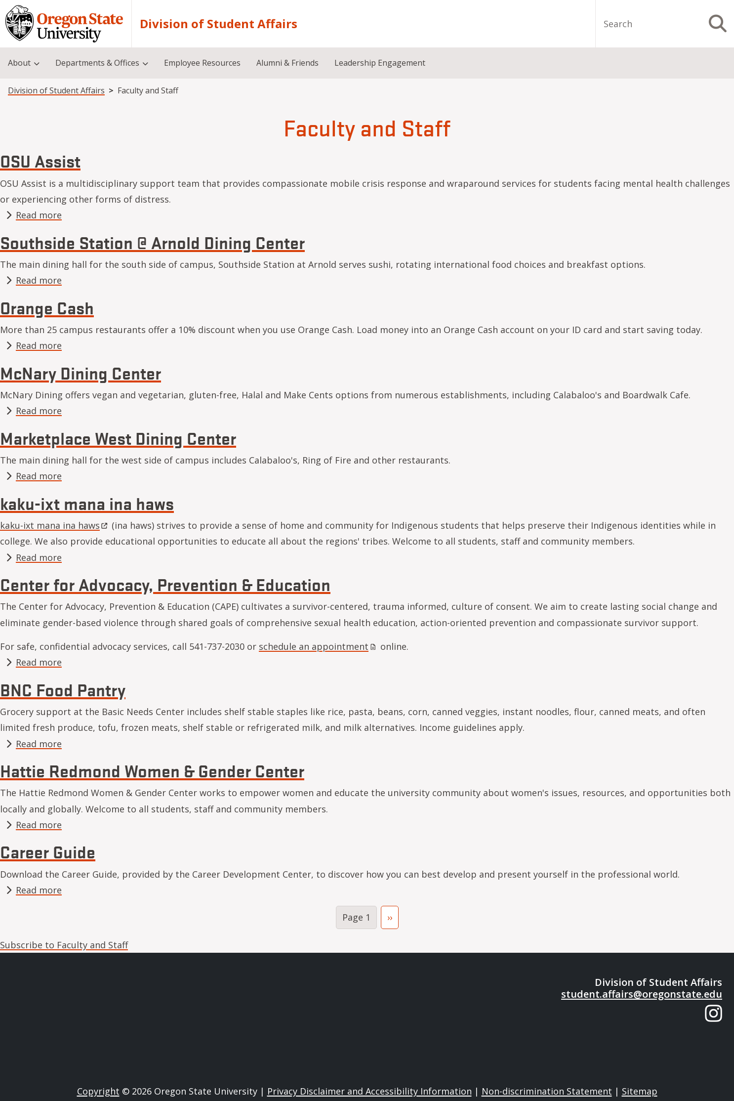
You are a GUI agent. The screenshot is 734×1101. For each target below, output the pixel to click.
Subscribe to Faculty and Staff (64, 945)
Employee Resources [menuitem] (202, 62)
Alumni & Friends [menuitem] (287, 62)
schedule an (318, 646)
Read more (39, 215)
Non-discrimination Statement (547, 1091)
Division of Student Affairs (218, 23)
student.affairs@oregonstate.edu (641, 994)
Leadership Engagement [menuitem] (379, 62)
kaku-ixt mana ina (54, 525)
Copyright (98, 1091)
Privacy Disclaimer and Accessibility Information (369, 1091)
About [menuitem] (19, 62)
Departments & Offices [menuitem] (97, 62)
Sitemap (639, 1091)
